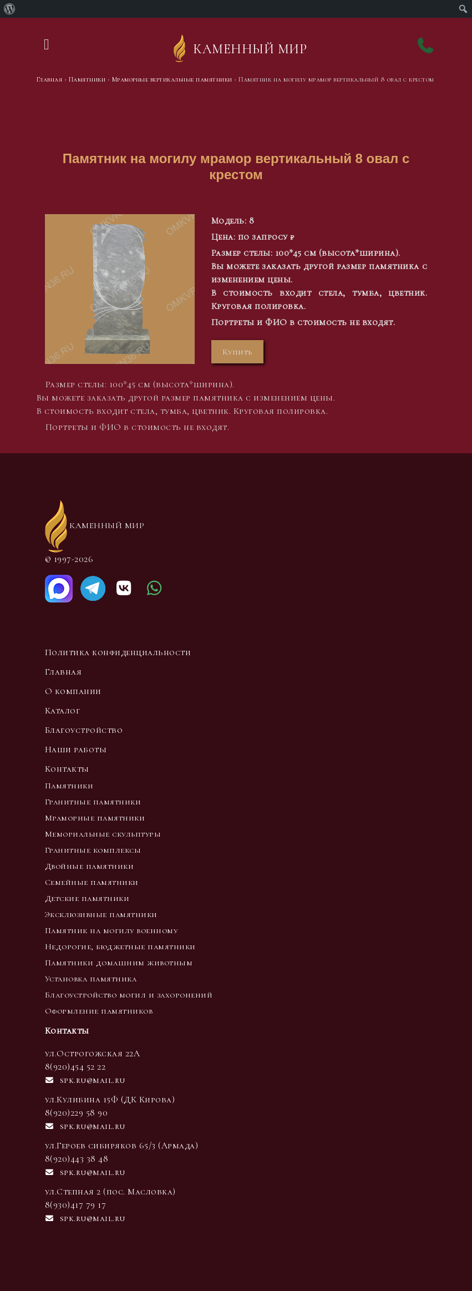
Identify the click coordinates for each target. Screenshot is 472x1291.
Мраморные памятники (95, 818)
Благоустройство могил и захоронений (129, 995)
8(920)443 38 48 (77, 1159)
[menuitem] (9, 9)
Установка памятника (91, 979)
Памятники (69, 786)
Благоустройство (84, 730)
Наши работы (76, 749)
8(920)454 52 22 (75, 1066)
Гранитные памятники (93, 802)
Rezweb (89, 1284)
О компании (73, 691)
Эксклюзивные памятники (101, 914)
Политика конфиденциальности (118, 652)
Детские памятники (87, 898)
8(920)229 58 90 (76, 1112)
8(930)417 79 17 (75, 1205)
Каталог (62, 710)
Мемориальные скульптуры (103, 834)
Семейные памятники (92, 882)
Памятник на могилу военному (111, 930)
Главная (63, 671)
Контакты (67, 768)
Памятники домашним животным (119, 963)
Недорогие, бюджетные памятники (120, 946)
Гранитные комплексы (93, 850)
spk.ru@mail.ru (85, 1080)
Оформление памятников (99, 1011)
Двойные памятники (89, 866)
